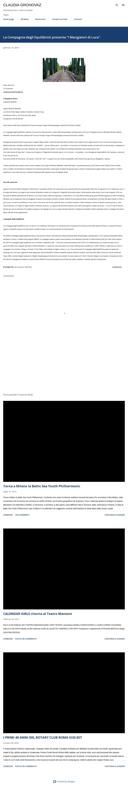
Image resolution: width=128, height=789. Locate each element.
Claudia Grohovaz (22, 5)
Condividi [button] (117, 267)
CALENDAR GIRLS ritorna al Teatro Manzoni (37, 613)
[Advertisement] (64, 366)
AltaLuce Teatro (23, 267)
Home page (8, 19)
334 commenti (22, 515)
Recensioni (40, 19)
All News (25, 19)
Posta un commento (26, 638)
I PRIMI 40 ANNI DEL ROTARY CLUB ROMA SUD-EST (42, 737)
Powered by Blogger (64, 781)
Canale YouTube (59, 19)
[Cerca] (116, 4)
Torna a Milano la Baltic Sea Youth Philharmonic (41, 486)
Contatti (78, 19)
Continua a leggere (115, 515)
